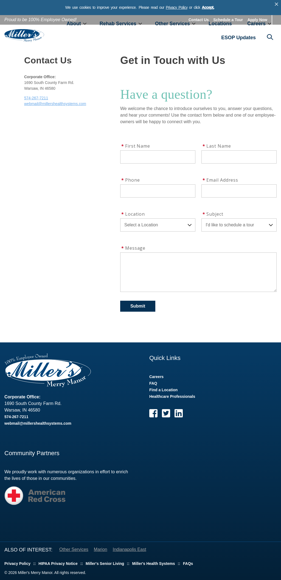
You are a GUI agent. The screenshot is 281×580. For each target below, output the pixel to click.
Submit (137, 306)
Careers (256, 23)
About (74, 23)
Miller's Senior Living (105, 563)
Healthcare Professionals (172, 396)
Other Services (172, 23)
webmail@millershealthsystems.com (55, 104)
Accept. (208, 7)
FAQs (188, 563)
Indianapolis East (129, 549)
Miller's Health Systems (153, 563)
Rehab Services (118, 23)
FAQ (153, 383)
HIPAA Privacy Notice (57, 563)
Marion (100, 549)
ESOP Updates (238, 37)
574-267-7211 (36, 98)
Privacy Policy (176, 7)
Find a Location (163, 390)
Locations (220, 23)
